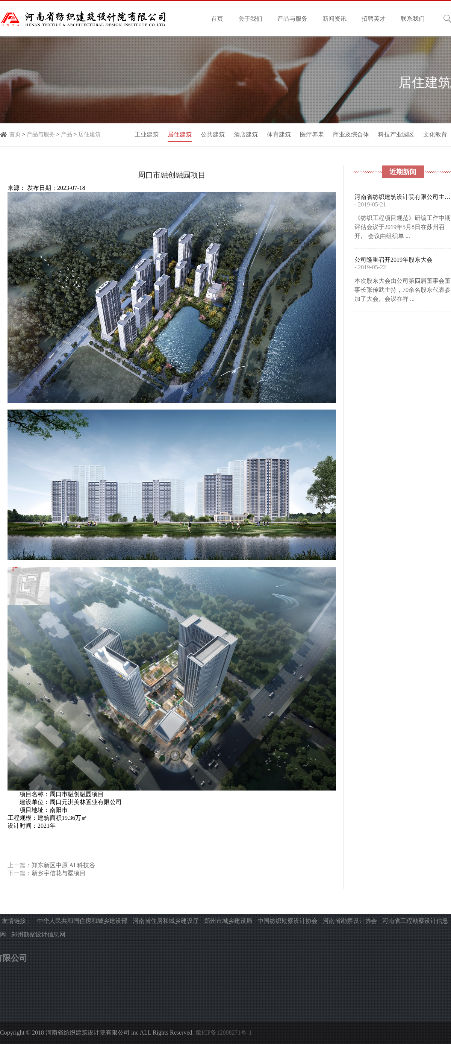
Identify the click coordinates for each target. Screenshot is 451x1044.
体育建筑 (279, 134)
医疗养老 (312, 134)
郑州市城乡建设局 (228, 921)
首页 (217, 18)
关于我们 (250, 18)
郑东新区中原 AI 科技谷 (63, 865)
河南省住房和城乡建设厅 (166, 921)
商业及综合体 (351, 134)
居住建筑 (89, 134)
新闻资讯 (334, 18)
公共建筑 (213, 134)
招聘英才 (374, 18)
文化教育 (435, 134)
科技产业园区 (396, 134)
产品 (66, 134)
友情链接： (17, 921)
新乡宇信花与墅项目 (59, 873)
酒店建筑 (246, 134)
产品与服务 (292, 18)
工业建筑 (147, 134)
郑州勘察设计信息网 (38, 934)
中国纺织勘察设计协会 (287, 921)
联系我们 (413, 18)
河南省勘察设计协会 (350, 921)
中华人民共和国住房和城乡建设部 (82, 921)
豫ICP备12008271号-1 (223, 1032)
